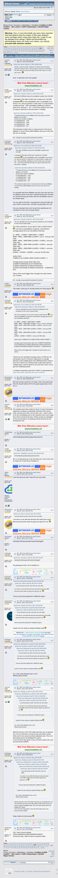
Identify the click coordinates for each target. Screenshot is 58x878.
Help (14, 20)
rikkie (6, 472)
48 (12, 49)
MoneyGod (8, 377)
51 (17, 49)
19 (37, 46)
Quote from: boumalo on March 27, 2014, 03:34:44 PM (28, 219)
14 (27, 46)
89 (6, 52)
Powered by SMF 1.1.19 (21, 871)
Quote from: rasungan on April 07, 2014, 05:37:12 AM (28, 557)
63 (40, 49)
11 (22, 46)
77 (25, 51)
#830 (52, 450)
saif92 (7, 283)
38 (32, 48)
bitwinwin (8, 827)
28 (13, 48)
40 (36, 48)
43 (43, 48)
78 (27, 51)
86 (42, 51)
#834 (52, 554)
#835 (52, 577)
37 (30, 48)
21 (41, 46)
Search (19, 20)
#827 (52, 378)
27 (12, 48)
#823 (52, 142)
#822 (52, 90)
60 (34, 49)
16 (31, 46)
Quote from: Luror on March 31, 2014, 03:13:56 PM (27, 304)
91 (10, 52)
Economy (17, 25)
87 (44, 51)
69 (10, 51)
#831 (52, 473)
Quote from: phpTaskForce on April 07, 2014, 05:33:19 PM (29, 644)
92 (12, 52)
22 (43, 46)
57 (28, 49)
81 (32, 51)
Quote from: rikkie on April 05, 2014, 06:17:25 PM (27, 514)
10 (20, 46)
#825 (52, 284)
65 (44, 49)
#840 (52, 828)
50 (15, 49)
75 (21, 51)
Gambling (35, 25)
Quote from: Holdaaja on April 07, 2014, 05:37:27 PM (28, 691)
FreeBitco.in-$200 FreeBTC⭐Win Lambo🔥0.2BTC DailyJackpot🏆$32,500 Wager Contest (27, 26)
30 (17, 48)
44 (4, 49)
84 (38, 51)
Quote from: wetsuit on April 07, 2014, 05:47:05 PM (28, 757)
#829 (52, 433)
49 (13, 49)
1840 (15, 52)
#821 (52, 61)
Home (8, 20)
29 (15, 48)
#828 (52, 405)
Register (29, 20)
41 (38, 48)
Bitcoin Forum (8, 25)
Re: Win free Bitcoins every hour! (29, 60)
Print (51, 52)
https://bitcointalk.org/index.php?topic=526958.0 (29, 372)
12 (24, 46)
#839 (52, 754)
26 (10, 48)
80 (30, 51)
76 (23, 51)
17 (33, 46)
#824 (52, 215)
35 (27, 48)
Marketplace (26, 25)
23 (4, 48)
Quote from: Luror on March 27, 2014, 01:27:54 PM (27, 145)
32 (21, 48)
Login (24, 20)
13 (26, 46)
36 (28, 48)
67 (6, 51)
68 (8, 51)
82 (34, 51)
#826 (52, 301)
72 (15, 51)
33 (23, 48)
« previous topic (50, 47)
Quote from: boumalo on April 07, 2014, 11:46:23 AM (28, 605)
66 (4, 51)
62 (38, 49)
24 (6, 48)
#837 (52, 640)
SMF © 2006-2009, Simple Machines (39, 871)
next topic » (51, 49)
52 (19, 49)
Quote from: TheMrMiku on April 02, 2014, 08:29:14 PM (29, 453)
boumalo (8, 141)
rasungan (8, 536)
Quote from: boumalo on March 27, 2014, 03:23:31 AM (28, 93)
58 (30, 49)
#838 (52, 688)
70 (12, 51)
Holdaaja (8, 553)
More (35, 20)
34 (25, 48)
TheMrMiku (9, 432)
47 (10, 49)
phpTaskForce (10, 601)
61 (36, 49)
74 (19, 51)
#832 (52, 510)
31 (19, 48)
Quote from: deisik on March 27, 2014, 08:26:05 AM (28, 64)
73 (17, 51)
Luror (6, 89)
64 (42, 49)
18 (35, 46)
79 (28, 51)
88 (4, 52)
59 (32, 49)
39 (34, 48)
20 (39, 46)
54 (23, 49)
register (27, 11)
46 (8, 49)
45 (6, 49)
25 (8, 48)
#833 (52, 537)
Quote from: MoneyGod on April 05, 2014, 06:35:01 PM (29, 581)
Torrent (7, 18)
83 (36, 51)
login (21, 11)
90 (8, 52)
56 (27, 49)
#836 (52, 602)
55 (25, 49)
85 (40, 51)
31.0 (11, 17)
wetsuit (7, 60)
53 (21, 49)
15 (29, 46)
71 (13, 51)
